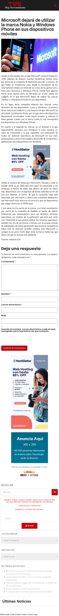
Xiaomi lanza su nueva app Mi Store (23, 588)
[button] (55, 5)
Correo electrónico (11, 305)
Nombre (6, 294)
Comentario (8, 262)
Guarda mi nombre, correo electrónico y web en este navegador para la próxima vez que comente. (28, 330)
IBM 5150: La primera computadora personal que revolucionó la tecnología (29, 572)
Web (3, 316)
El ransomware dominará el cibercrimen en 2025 (29, 591)
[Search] (55, 492)
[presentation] (18, 340)
